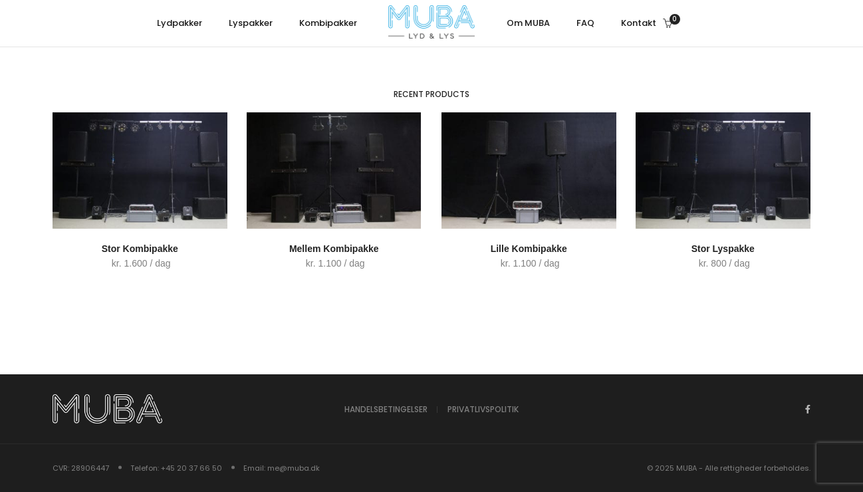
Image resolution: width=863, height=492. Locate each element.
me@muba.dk (293, 468)
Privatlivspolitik (483, 409)
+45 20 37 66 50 (191, 468)
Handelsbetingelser (386, 409)
